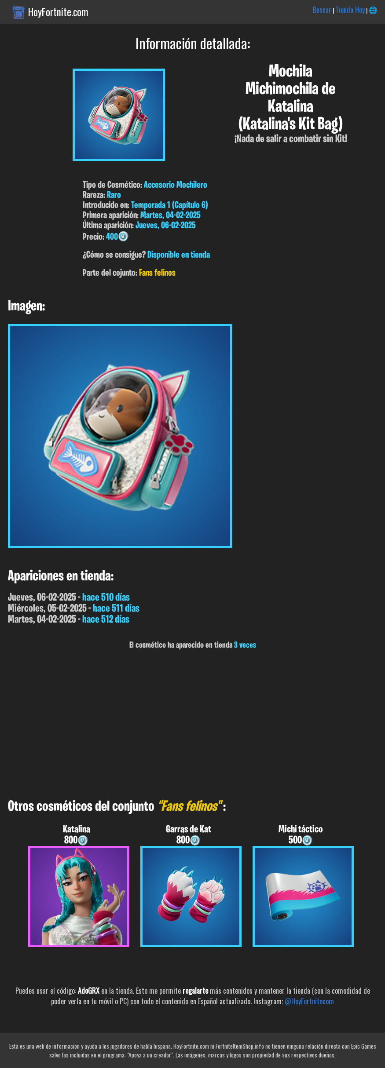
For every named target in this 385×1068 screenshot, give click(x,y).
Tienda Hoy (350, 9)
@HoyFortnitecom (309, 1001)
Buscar (322, 9)
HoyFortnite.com (58, 11)
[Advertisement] (192, 724)
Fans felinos (157, 273)
